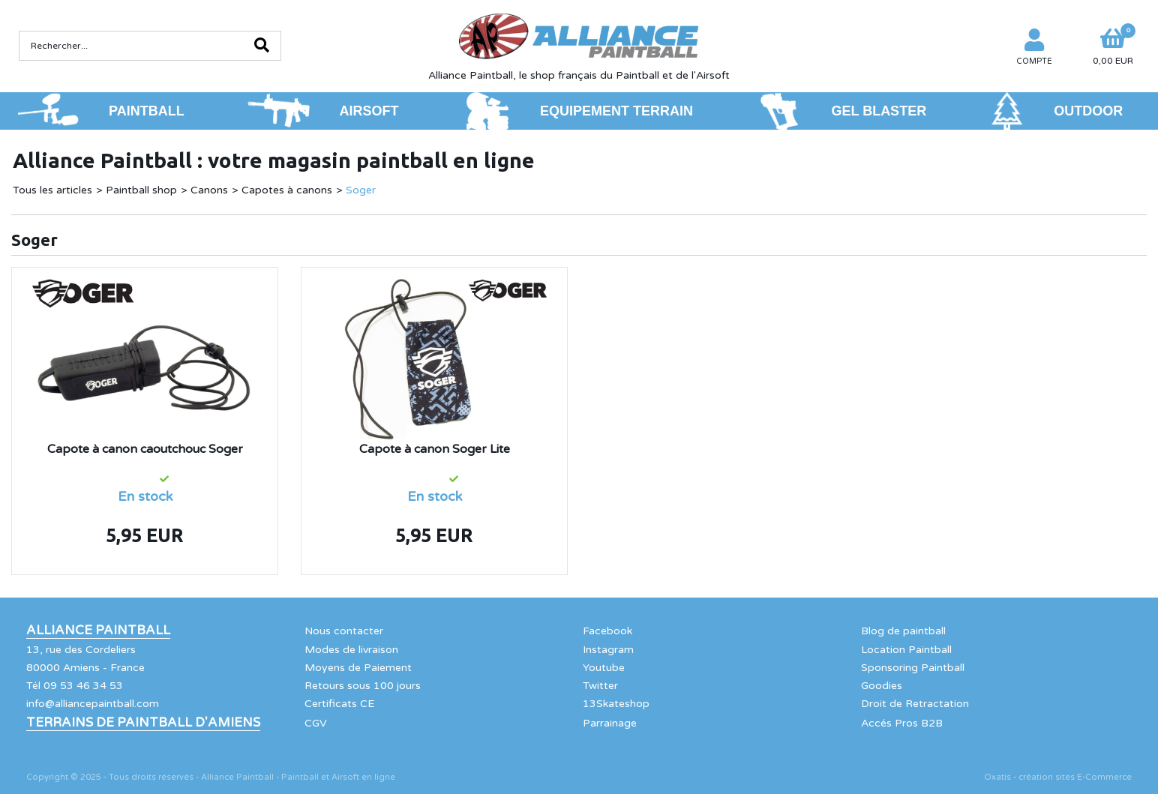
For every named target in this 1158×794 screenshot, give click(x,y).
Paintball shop (141, 190)
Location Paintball (906, 649)
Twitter (600, 685)
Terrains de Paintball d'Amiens (143, 722)
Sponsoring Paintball (912, 667)
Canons (209, 190)
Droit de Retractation (915, 703)
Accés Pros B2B (902, 723)
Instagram (608, 649)
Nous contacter (343, 631)
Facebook (607, 631)
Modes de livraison (351, 649)
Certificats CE (339, 703)
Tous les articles (52, 190)
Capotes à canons (287, 190)
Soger (361, 190)
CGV (315, 723)
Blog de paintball (903, 631)
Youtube (604, 667)
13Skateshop (616, 703)
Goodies (881, 685)
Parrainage (610, 723)
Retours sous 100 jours (362, 685)
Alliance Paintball (98, 630)
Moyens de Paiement (358, 667)
